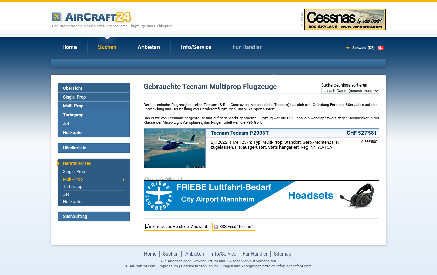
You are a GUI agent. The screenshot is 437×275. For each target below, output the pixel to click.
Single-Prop (74, 97)
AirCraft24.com (142, 266)
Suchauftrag (75, 216)
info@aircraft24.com (294, 266)
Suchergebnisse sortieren (344, 85)
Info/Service (196, 47)
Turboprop (73, 114)
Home (69, 47)
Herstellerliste (77, 163)
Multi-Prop (73, 105)
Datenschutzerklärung (199, 266)
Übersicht (72, 88)
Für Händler (247, 47)
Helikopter (73, 132)
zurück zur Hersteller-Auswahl (179, 226)
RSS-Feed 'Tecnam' (236, 226)
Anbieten (149, 47)
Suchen (107, 47)
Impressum (168, 266)
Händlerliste (74, 147)
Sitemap (282, 254)
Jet (66, 123)
